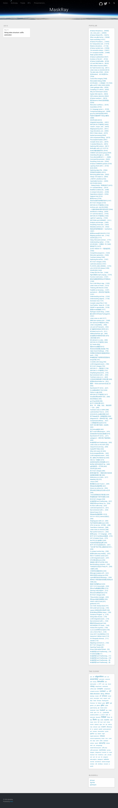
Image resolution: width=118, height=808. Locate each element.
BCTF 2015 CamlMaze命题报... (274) (101, 536)
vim (96, 757)
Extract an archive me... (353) (99, 488)
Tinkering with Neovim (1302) (99, 288)
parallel (100, 729)
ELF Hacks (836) (95, 344)
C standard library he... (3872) (99, 144)
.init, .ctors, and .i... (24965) (98, 33)
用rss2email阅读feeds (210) (98, 592)
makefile (106, 720)
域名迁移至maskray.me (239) (99, 575)
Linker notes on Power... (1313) (99, 285)
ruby (94, 740)
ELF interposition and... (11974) (99, 44)
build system (93, 684)
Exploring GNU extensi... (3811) (99, 146)
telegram (92, 752)
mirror (95, 722)
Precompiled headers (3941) (98, 139)
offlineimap (109, 726)
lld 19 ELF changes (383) (97, 471)
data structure (95, 694)
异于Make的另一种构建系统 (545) (100, 416)
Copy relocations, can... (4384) (99, 131)
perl (91, 731)
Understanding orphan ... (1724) (99, 242)
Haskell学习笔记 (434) (97, 449)
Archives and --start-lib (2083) (99, 207)
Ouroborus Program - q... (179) (99, 614)
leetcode (92, 717)
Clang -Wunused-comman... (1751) (100, 240)
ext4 (109, 698)
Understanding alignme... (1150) (100, 298)
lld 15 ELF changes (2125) (98, 203)
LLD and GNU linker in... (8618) (99, 63)
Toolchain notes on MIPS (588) (99, 410)
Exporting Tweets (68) (96, 647)
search (96, 743)
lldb (91, 719)
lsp (98, 720)
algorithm (99, 676)
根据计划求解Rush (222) (97, 584)
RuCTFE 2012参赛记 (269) (98, 540)
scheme (92, 743)
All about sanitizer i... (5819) (98, 98)
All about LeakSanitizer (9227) (99, 57)
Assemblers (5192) (96, 107)
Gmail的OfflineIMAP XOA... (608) (100, 396)
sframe (108, 743)
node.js (110, 724)
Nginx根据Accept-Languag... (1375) (101, 275)
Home (5, 3)
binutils (100, 681)
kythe (107, 714)
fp (96, 703)
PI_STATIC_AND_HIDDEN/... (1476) (100, 266)
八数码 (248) (94, 569)
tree (96, 754)
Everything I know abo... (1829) (99, 224)
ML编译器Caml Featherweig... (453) (101, 442)
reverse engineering (95, 738)
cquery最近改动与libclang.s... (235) (101, 577)
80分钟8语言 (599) (96, 399)
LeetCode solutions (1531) (98, 264)
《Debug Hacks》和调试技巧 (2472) (101, 185)
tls (107, 752)
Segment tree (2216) (96, 196)
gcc (107, 703)
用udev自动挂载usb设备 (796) (99, 349)
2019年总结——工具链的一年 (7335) (101, 83)
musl (101, 722)
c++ (100, 684)
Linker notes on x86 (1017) (98, 318)
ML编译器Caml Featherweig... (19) (100, 651)
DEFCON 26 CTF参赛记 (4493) (99, 124)
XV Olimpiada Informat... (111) (99, 638)
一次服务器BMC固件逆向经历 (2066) (101, 209)
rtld (91, 740)
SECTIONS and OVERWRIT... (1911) (100, 220)
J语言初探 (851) (95, 338)
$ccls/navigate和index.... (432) (99, 453)
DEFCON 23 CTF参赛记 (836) (99, 342)
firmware (99, 700)
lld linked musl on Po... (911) (98, 331)
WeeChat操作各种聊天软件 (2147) (100, 200)
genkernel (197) (95, 603)
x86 (96, 764)
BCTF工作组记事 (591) (97, 403)
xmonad (106, 764)
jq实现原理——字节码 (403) (98, 466)
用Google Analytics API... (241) (99, 573)
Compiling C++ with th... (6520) (99, 89)
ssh (94, 745)
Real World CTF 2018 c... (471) (99, 436)
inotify (91, 712)
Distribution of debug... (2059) (99, 211)
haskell (102, 710)
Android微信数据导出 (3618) (99, 150)
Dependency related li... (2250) (99, 194)
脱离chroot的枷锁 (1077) (97, 309)
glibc (102, 705)
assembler (94, 679)
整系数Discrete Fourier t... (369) (99, 484)
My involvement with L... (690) (99, 375)
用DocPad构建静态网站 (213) (99, 588)
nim (104, 724)
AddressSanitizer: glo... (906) (98, 333)
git (95, 705)
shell (91, 745)
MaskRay (58, 9)
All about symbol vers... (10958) (99, 48)
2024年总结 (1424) (96, 270)
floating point (105, 700)
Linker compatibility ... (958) (98, 325)
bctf (91, 681)
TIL (29, 3)
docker (97, 696)
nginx (100, 724)
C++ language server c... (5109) (99, 109)
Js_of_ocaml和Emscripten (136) (100, 630)
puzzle (106, 731)
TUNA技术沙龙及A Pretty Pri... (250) (101, 566)
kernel (103, 714)
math (111, 719)
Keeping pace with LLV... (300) (99, 521)
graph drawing (93, 707)
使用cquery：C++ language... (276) (100, 534)
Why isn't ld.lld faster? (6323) (98, 92)
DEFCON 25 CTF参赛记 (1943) (99, 216)
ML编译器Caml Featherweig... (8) (100, 660)
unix (91, 757)
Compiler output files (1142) (98, 303)
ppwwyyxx (93, 785)
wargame (105, 757)
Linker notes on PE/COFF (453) (99, 444)
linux (108, 717)
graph (106, 705)
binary (95, 681)
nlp (106, 724)
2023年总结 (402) (95, 468)
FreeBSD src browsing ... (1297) (99, 290)
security (102, 743)
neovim (92, 724)
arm (106, 676)
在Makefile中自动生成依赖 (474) (100, 434)
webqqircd (100, 759)
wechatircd (98, 761)
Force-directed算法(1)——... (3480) (100, 157)
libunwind (98, 717)
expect (105, 698)
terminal (104, 752)
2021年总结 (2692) (96, 183)
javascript (106, 712)
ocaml (103, 727)
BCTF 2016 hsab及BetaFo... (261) (100, 545)
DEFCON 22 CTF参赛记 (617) (99, 394)
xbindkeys (100, 764)
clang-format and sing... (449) (99, 447)
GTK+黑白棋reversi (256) (97, 560)
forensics (92, 703)
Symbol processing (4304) (98, 135)
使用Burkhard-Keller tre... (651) (99, 381)
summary (102, 750)
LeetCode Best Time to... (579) (99, 412)
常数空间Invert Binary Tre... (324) (100, 503)
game (103, 703)
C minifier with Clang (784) (98, 362)
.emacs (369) (94, 481)
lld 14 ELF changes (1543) (98, 261)
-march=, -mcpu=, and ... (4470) (99, 126)
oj (92, 729)
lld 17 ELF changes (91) (97, 645)
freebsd (99, 703)
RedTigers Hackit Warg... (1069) (99, 312)
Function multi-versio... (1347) (99, 277)
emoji (91, 698)
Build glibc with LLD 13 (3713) (99, 148)
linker (103, 717)
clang (92, 686)
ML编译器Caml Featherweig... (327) (101, 501)
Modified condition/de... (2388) (99, 190)
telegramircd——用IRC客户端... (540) (101, 418)
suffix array (104, 747)
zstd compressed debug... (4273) (100, 137)
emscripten (96, 698)
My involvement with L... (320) (99, 510)
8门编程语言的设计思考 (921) (99, 329)
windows (92, 764)
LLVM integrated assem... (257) (99, 558)
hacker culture (103, 707)
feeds (94, 700)
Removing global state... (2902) (99, 174)
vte (101, 757)
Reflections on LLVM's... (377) (99, 477)
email (109, 696)
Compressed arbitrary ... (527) (99, 420)
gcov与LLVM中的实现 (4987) (99, 113)
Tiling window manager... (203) (99, 597)
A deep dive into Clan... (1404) (99, 272)
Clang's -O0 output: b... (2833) (99, 176)
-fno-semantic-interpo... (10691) (99, 50)
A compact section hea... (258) (99, 551)
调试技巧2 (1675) (95, 246)
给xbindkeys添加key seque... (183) (100, 612)
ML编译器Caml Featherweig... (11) (100, 656)
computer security (94, 691)
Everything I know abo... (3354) (99, 161)
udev (105, 754)
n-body (108, 722)
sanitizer (105, 740)
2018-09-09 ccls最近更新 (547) (99, 414)
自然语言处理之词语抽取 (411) (99, 462)
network (97, 724)
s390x (101, 740)
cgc (106, 684)
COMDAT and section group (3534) (100, 153)
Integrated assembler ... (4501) (99, 122)
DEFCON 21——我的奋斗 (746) (99, 368)
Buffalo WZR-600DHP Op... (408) (100, 464)
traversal (92, 754)
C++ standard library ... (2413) (99, 187)
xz (109, 764)
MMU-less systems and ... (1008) (100, 320)
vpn (99, 757)
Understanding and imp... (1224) (100, 296)
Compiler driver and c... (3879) (99, 142)
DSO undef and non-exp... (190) (99, 608)
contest (103, 691)
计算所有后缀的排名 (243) (98, 571)
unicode (109, 754)
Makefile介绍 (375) (96, 479)
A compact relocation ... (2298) (99, 192)
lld (111, 717)
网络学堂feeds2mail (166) (98, 623)
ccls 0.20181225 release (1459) (99, 268)
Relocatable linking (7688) (98, 81)
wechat (92, 761)
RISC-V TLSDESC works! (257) (99, 556)
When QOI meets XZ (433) (98, 451)
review (102, 738)
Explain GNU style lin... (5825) (99, 94)
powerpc (95, 731)
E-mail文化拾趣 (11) (96, 654)
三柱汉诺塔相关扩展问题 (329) (99, 494)
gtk (98, 708)
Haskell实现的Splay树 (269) (98, 542)
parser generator (107, 729)
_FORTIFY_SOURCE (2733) (98, 179)
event (101, 698)
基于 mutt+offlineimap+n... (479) (100, 431)
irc (98, 712)
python (92, 733)
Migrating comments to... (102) (99, 643)
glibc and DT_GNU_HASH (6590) (100, 85)
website (106, 759)
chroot (109, 684)
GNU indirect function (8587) (98, 65)
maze (91, 722)
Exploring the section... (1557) (99, 259)
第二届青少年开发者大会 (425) (99, 458)
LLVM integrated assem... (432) (99, 455)
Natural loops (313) (96, 512)
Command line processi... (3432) (100, 159)
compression (107, 689)
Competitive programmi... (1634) (100, 253)
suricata (109, 750)
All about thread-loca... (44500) (99, 31)
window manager (106, 761)
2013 (6, 26)
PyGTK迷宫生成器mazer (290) (99, 523)
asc (108, 676)
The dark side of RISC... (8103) (99, 72)
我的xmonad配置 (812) (97, 346)
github (98, 705)
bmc (106, 681)
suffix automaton (94, 750)
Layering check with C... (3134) (99, 166)
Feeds (23, 3)
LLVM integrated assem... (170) (99, 619)
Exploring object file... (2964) (98, 170)
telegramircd (98, 752)
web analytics (93, 759)
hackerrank (92, 710)
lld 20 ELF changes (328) (97, 499)
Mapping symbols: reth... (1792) (99, 235)
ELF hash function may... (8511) (99, 68)
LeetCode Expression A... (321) (99, 508)
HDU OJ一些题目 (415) (97, 460)
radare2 (99, 733)
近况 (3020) (93, 168)
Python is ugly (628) (96, 392)
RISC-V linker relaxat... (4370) (99, 133)
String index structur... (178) (98, 616)
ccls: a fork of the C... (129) (98, 632)
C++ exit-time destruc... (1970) (99, 214)
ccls (103, 684)
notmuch (95, 726)
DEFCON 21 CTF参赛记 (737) (99, 370)
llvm (95, 719)
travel (110, 752)
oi (90, 729)
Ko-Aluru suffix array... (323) (98, 505)
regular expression (94, 736)
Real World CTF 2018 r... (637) (99, 388)
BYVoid (92, 780)
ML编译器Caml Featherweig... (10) (100, 658)
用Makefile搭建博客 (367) (98, 486)
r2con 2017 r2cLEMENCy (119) (99, 634)
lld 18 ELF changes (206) (97, 595)
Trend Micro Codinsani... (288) (99, 527)
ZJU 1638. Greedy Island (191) (99, 606)
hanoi (97, 710)
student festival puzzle (95, 747)
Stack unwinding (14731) (97, 39)
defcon (107, 694)
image (110, 710)
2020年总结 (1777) (96, 237)
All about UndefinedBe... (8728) (99, 61)
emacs (104, 696)
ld (109, 714)
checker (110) (94, 640)
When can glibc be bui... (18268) (100, 37)
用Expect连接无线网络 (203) (99, 599)
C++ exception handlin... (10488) (100, 52)
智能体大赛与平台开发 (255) (99, 562)
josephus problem (94, 714)
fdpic (91, 700)
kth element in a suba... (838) (99, 340)
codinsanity (105, 686)
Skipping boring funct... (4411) (99, 129)
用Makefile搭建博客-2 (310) (98, 514)
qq (96, 733)
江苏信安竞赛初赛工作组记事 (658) (101, 379)
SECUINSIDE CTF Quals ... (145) (99, 625)
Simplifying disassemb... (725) (99, 373)
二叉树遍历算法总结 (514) (98, 423)
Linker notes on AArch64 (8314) (99, 70)
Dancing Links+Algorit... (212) (99, 590)
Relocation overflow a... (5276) (99, 105)
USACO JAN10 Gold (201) (98, 601)
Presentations (39, 3)
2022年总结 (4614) (96, 120)
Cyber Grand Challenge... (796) (99, 351)
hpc (107, 710)
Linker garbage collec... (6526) (99, 87)
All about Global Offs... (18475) (99, 35)
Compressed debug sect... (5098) (100, 111)
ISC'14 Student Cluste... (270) (99, 538)
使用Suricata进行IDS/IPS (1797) (100, 233)
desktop (92, 696)
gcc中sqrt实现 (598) (96, 401)
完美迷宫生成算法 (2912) (98, 172)
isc (100, 712)
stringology (99, 745)
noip (91, 726)
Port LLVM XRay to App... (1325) (100, 283)
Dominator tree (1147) (96, 301)
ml (98, 722)
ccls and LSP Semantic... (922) (99, 327)
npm (99, 726)
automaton (101, 679)
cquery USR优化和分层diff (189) (100, 610)
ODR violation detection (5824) (99, 96)
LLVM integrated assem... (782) (99, 364)
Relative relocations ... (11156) (99, 46)
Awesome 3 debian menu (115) (99, 636)
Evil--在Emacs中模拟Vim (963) (99, 322)
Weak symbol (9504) (96, 55)
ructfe (97, 740)
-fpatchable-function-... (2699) (99, 181)
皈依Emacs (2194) (95, 198)
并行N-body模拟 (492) (97, 429)
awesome (107, 679)
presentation (101, 731)
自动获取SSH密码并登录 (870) (99, 336)
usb (94, 757)
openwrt (96, 729)
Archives (14, 3)
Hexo (11, 801)
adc (91, 676)
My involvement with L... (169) (99, 621)
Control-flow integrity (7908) (98, 78)
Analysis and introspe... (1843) (99, 222)
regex (103, 733)
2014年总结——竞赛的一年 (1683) (100, 244)
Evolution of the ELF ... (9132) (99, 59)
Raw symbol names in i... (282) (99, 532)
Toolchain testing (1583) (97, 257)
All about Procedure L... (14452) (99, 41)
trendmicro (100, 754)
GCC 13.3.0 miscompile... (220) (99, 586)
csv (107, 691)
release (102, 736)
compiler (100, 689)
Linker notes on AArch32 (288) (99, 529)
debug (102, 694)
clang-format (98, 686)
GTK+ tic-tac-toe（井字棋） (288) (100, 525)
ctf (110, 691)
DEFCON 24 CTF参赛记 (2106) (99, 205)
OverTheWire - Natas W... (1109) (99, 305)
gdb (111, 703)
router (110, 738)
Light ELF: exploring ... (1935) (99, 218)
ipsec (95, 712)
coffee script (93, 688)
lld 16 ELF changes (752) (97, 366)
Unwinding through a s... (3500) (99, 155)
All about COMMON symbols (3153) (101, 163)
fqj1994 (92, 782)
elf (100, 696)
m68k (101, 719)
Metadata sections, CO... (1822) (99, 227)
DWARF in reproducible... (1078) (99, 307)
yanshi (91, 766)
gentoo (92, 705)
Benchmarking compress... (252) (100, 564)
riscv (106, 738)
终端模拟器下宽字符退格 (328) (99, 497)
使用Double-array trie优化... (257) (100, 553)
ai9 (93, 676)
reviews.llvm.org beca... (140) (99, 627)
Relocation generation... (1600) (99, 255)
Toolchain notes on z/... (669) (99, 377)
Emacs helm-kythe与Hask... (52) (100, 649)
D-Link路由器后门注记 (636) (98, 390)
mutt (104, 722)
